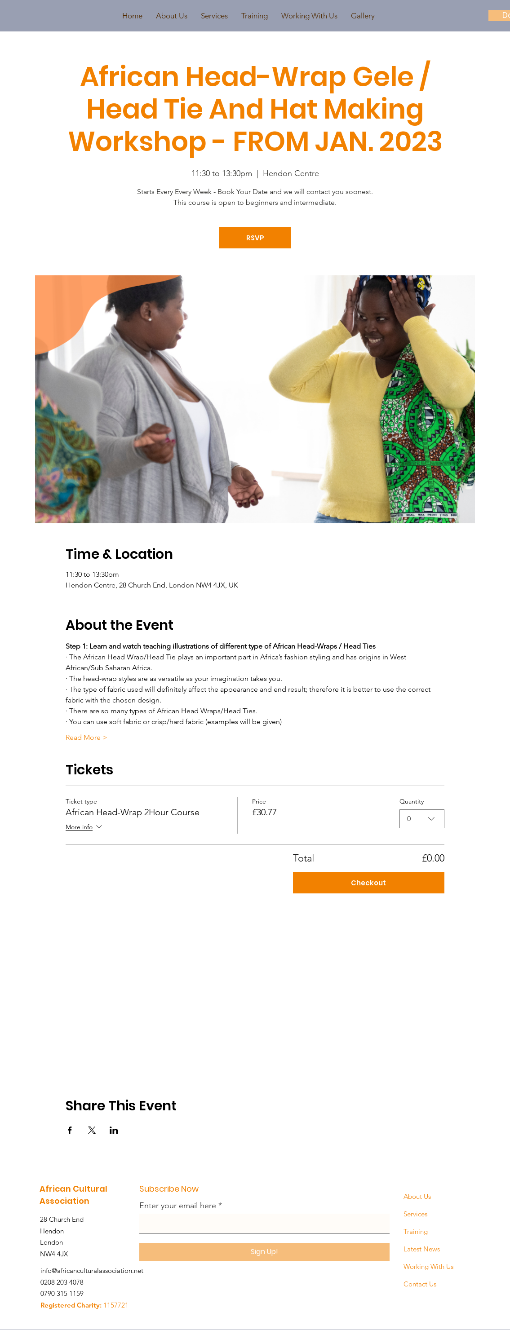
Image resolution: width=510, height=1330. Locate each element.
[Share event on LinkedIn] (114, 1130)
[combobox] (421, 818)
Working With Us (428, 1266)
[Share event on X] (92, 1130)
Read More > (86, 737)
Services (415, 1214)
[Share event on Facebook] (70, 1130)
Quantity (411, 801)
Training (416, 1231)
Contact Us (420, 1284)
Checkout (368, 883)
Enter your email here (177, 1206)
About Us (417, 1196)
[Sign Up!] (264, 1252)
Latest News (422, 1249)
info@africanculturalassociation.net (91, 1270)
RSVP (255, 238)
